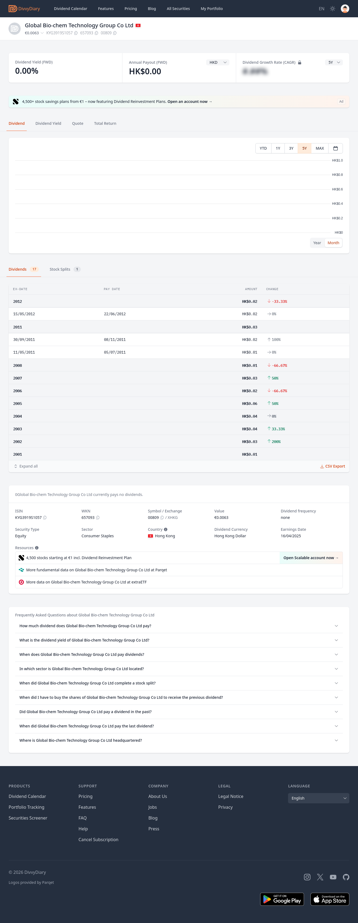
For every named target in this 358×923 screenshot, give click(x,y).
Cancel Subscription (99, 840)
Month (333, 242)
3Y (291, 148)
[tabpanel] (179, 196)
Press (153, 829)
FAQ (83, 818)
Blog (153, 818)
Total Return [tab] (105, 123)
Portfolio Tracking (26, 807)
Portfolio (212, 8)
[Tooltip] (165, 529)
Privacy (225, 807)
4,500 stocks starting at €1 (79, 557)
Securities (178, 8)
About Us (157, 796)
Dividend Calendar (70, 8)
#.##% (255, 71)
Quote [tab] (77, 123)
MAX (320, 148)
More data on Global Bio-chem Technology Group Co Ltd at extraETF (86, 582)
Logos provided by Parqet (31, 882)
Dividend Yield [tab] (48, 123)
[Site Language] (322, 8)
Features (106, 8)
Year (317, 242)
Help (83, 829)
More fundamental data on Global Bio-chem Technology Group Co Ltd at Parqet (96, 569)
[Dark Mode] (332, 9)
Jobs (152, 807)
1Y (278, 148)
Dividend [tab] (17, 123)
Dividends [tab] (24, 269)
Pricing (131, 8)
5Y (304, 148)
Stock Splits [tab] (65, 269)
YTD (263, 148)
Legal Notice (230, 796)
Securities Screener (28, 818)
